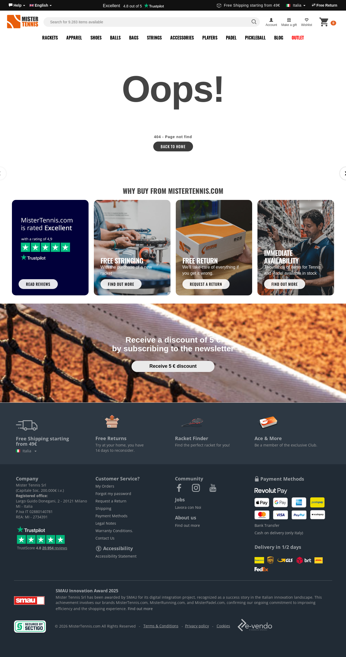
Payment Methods (111, 515)
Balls (115, 37)
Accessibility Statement (116, 556)
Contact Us (105, 538)
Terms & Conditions (160, 625)
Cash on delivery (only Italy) (279, 532)
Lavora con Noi (188, 507)
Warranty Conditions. (114, 530)
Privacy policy (197, 625)
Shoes (96, 37)
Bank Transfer (267, 525)
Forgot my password (113, 493)
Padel (231, 37)
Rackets (50, 37)
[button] (17, 5)
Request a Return (110, 500)
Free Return (324, 5)
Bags (133, 37)
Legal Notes (105, 523)
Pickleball (255, 37)
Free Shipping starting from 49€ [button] (261, 5)
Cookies (223, 625)
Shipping (103, 508)
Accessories (182, 37)
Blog (278, 37)
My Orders (104, 486)
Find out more (187, 525)
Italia (26, 450)
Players (209, 37)
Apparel (74, 37)
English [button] (40, 5)
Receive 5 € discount (172, 366)
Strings (154, 37)
